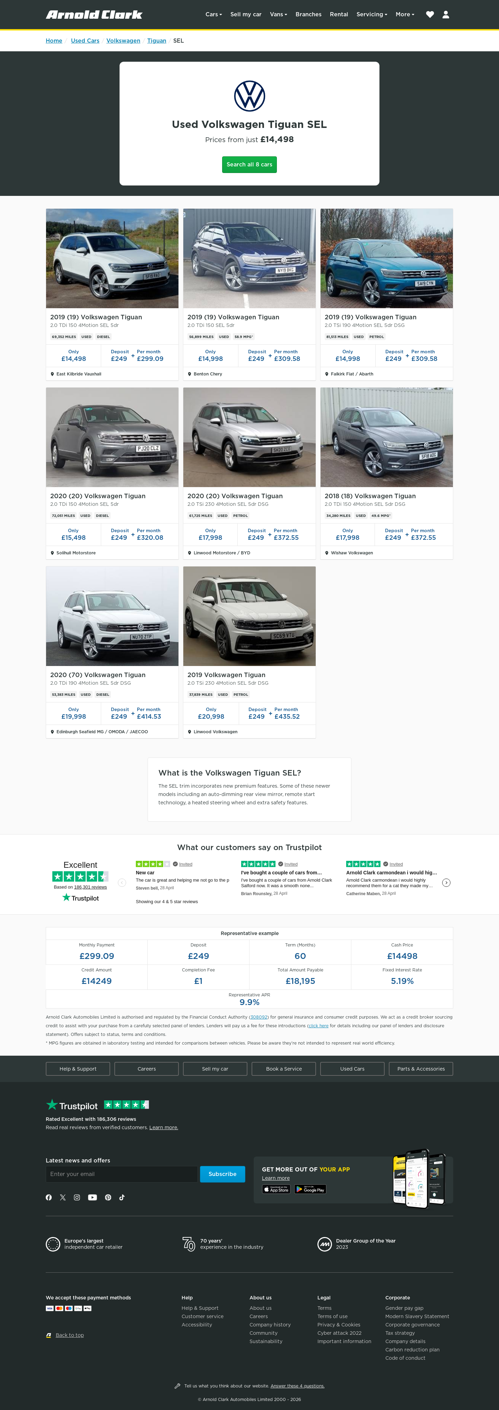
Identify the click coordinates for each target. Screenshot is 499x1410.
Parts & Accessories (421, 1069)
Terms (324, 1308)
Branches (309, 14)
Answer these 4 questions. (298, 1386)
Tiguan (156, 40)
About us (261, 1308)
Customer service (203, 1316)
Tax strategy (400, 1333)
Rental (339, 14)
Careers (147, 1069)
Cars (211, 14)
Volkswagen (123, 40)
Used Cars (85, 40)
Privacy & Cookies (338, 1324)
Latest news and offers (78, 1160)
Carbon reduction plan (412, 1349)
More (403, 14)
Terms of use (332, 1316)
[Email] (122, 1174)
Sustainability (266, 1341)
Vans (276, 14)
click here (319, 1025)
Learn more (276, 1178)
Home (54, 40)
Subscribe (223, 1174)
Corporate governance (412, 1324)
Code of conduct (405, 1358)
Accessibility (197, 1324)
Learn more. (163, 1127)
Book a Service (284, 1069)
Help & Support (78, 1069)
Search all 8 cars (249, 164)
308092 (259, 1017)
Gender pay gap (404, 1308)
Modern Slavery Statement (417, 1316)
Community (264, 1333)
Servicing (370, 14)
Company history (270, 1324)
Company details (405, 1341)
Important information (344, 1341)
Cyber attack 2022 (339, 1333)
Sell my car (246, 14)
